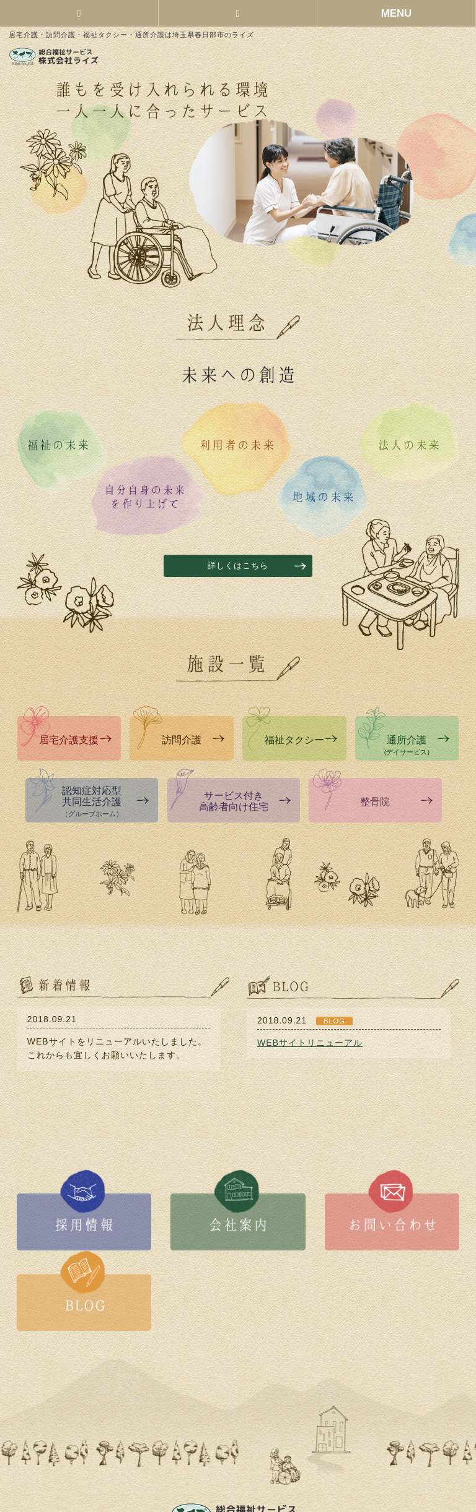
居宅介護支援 (75, 740)
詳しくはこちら (238, 566)
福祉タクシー (301, 740)
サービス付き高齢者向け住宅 (245, 801)
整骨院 (396, 802)
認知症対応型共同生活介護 (105, 801)
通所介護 (416, 745)
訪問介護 (193, 740)
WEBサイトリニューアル (310, 1043)
